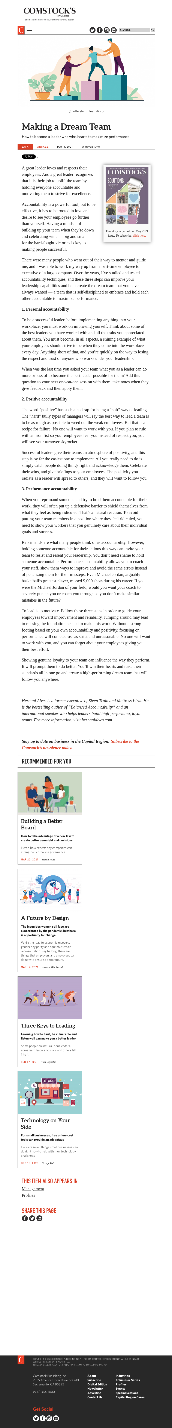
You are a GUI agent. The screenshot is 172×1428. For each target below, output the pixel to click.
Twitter (93, 30)
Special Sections (127, 1393)
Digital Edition (97, 1384)
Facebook (100, 30)
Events (120, 1388)
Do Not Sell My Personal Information (86, 1364)
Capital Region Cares (130, 1397)
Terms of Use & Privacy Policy (49, 1364)
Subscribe (94, 1380)
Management (33, 1188)
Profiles (28, 1195)
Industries (123, 1376)
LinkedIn (114, 30)
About (91, 1376)
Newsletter (95, 1388)
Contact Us (94, 1397)
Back (25, 146)
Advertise (94, 1393)
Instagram (107, 30)
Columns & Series (128, 1380)
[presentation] (21, 30)
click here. (139, 235)
